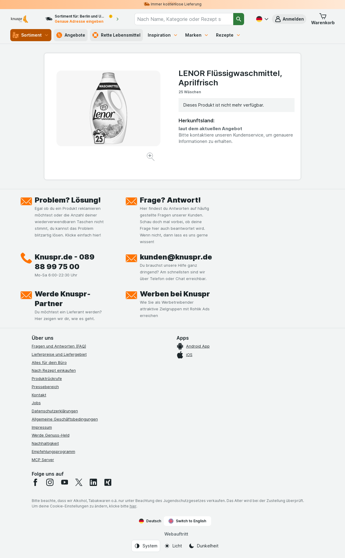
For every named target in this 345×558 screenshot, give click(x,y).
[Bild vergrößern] (151, 158)
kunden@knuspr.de (176, 257)
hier (133, 506)
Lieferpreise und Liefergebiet (59, 354)
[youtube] (64, 482)
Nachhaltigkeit (45, 443)
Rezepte (228, 35)
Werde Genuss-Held (50, 435)
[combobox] (183, 19)
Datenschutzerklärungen (55, 410)
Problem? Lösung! (68, 200)
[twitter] (78, 482)
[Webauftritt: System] (145, 546)
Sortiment (31, 35)
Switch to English (187, 521)
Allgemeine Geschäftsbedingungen (65, 419)
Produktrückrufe (47, 378)
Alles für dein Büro (49, 362)
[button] (289, 19)
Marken (197, 35)
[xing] (107, 482)
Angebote (70, 35)
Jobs (36, 402)
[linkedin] (93, 482)
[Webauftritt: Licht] (173, 546)
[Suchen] (238, 19)
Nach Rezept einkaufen (54, 370)
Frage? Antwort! (170, 200)
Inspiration (163, 35)
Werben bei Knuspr (175, 293)
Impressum (42, 427)
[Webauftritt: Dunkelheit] (203, 546)
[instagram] (49, 482)
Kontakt (39, 394)
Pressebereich (45, 386)
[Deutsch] (261, 19)
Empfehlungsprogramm (53, 451)
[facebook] (35, 482)
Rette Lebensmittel (116, 35)
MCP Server (43, 459)
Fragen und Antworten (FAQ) (59, 346)
